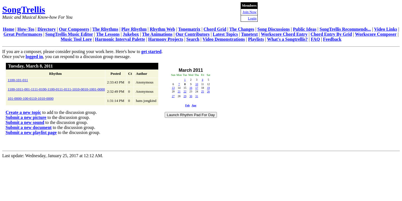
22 (185, 91)
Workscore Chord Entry (284, 34)
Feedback (332, 39)
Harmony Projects (165, 39)
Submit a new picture (26, 117)
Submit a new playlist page (31, 132)
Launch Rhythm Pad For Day (191, 115)
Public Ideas (304, 29)
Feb (187, 105)
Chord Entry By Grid (331, 34)
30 (191, 96)
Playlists (256, 39)
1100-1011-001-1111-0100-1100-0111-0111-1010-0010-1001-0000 (56, 89)
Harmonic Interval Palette (120, 39)
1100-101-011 (18, 80)
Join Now (250, 12)
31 (196, 96)
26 (208, 91)
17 (196, 87)
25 (202, 91)
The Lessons (108, 34)
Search (192, 39)
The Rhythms (105, 29)
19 (208, 87)
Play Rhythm (134, 29)
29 (185, 96)
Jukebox (131, 34)
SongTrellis (23, 9)
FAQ (315, 39)
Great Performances (22, 34)
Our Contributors (193, 34)
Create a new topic (23, 112)
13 (173, 87)
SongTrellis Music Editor (69, 34)
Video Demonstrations (223, 39)
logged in (34, 56)
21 (179, 91)
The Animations (157, 34)
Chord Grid (215, 29)
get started (151, 51)
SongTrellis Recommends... (345, 29)
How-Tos (25, 29)
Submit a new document (29, 127)
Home (8, 29)
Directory (46, 29)
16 (191, 87)
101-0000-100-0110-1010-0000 (31, 98)
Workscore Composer (376, 34)
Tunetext (249, 34)
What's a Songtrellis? (287, 39)
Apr (194, 105)
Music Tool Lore (76, 39)
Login (252, 18)
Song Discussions (273, 29)
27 (173, 96)
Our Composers (74, 29)
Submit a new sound (25, 122)
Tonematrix (189, 29)
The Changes (241, 29)
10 (196, 84)
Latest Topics (225, 34)
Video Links (385, 29)
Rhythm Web (162, 29)
